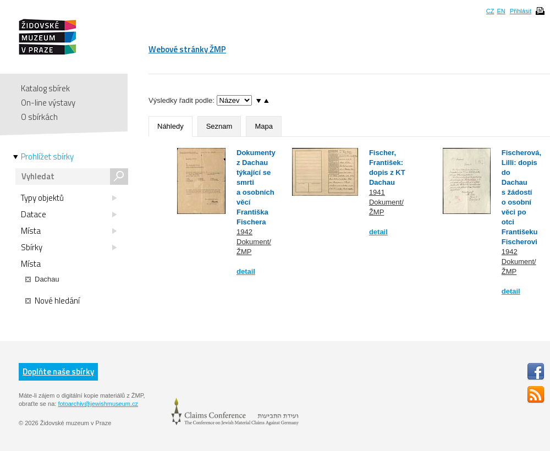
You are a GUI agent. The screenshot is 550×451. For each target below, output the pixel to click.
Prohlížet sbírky (47, 157)
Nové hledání (52, 301)
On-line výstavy (48, 102)
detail (246, 271)
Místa (69, 231)
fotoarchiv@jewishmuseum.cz (98, 403)
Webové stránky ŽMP (187, 49)
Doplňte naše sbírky (58, 371)
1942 (244, 232)
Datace (69, 214)
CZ (490, 11)
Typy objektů (69, 198)
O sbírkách (39, 117)
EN (501, 11)
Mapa (264, 126)
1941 (377, 192)
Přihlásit (520, 11)
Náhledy (170, 126)
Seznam (219, 126)
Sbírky (69, 247)
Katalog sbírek (45, 88)
